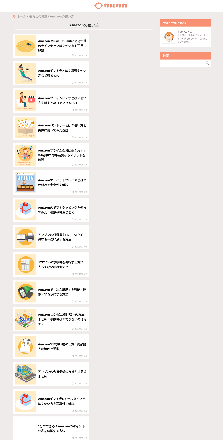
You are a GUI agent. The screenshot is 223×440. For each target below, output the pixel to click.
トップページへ (111, 421)
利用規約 (111, 430)
